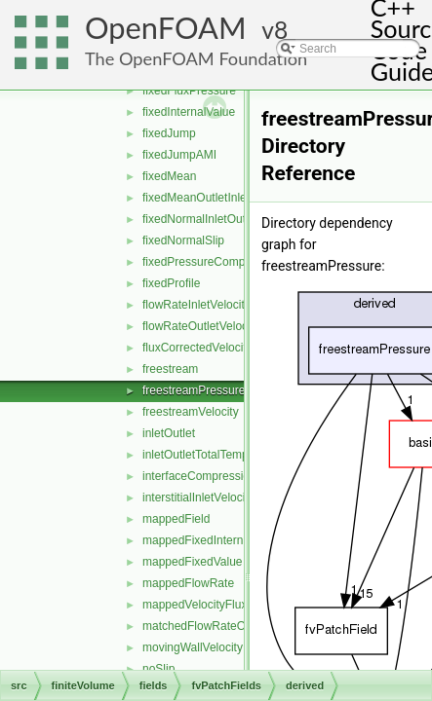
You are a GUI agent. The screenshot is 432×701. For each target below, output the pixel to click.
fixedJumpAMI (179, 155)
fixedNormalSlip (183, 240)
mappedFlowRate (188, 583)
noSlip (158, 669)
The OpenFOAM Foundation (196, 58)
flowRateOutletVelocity (200, 326)
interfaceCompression (199, 476)
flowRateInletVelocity (196, 305)
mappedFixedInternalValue (212, 540)
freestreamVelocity (190, 412)
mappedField (176, 519)
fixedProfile (171, 283)
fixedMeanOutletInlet (196, 197)
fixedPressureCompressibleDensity (233, 262)
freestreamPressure (193, 390)
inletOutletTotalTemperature (214, 454)
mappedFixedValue (192, 562)
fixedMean (169, 176)
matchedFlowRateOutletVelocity (225, 626)
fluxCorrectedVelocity (197, 347)
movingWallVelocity (192, 647)
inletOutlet (168, 433)
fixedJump (169, 133)
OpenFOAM (166, 28)
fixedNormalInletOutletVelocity (220, 219)
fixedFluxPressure (189, 90)
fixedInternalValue (188, 112)
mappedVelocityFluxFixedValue (223, 604)
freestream (170, 369)
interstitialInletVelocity (198, 497)
